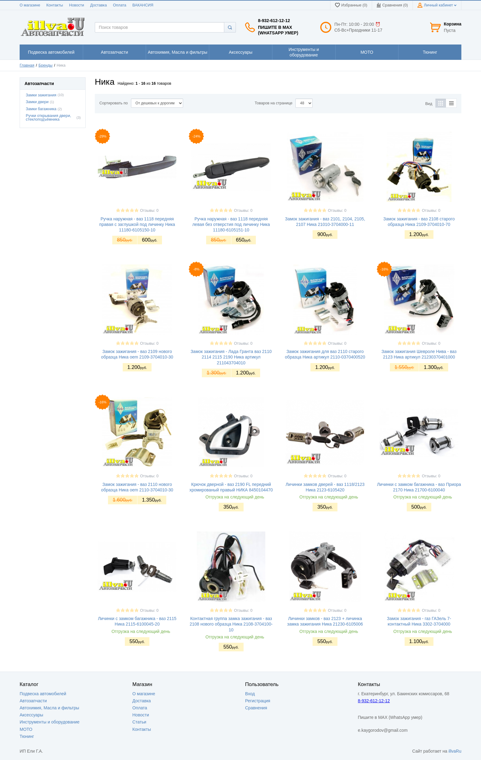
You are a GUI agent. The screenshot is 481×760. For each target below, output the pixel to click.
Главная (27, 65)
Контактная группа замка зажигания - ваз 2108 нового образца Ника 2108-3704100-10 (231, 624)
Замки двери (37, 102)
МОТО (26, 729)
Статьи (139, 721)
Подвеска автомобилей (43, 693)
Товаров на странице (273, 103)
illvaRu (454, 751)
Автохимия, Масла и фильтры (49, 707)
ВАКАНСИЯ (143, 5)
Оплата (119, 5)
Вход (250, 693)
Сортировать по (113, 103)
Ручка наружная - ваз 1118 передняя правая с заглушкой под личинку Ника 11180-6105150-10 (137, 224)
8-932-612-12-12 (274, 20)
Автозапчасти (33, 700)
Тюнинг (27, 736)
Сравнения (256, 707)
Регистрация (257, 700)
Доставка (98, 5)
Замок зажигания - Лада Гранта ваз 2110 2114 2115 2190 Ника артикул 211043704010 (230, 357)
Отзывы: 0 (149, 210)
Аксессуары (31, 714)
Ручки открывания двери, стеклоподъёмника (48, 118)
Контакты (54, 5)
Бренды (46, 65)
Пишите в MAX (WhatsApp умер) (278, 30)
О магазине (30, 5)
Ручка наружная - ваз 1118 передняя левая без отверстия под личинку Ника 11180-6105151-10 (231, 224)
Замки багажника (41, 109)
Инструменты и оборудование (49, 721)
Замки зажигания (41, 95)
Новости (76, 5)
